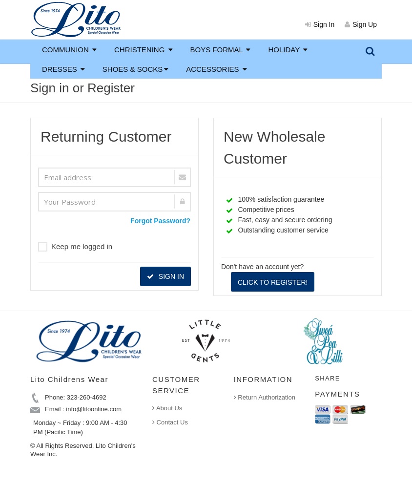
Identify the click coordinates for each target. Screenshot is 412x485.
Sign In (320, 24)
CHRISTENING (143, 49)
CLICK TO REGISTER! (273, 282)
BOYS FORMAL (220, 49)
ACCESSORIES (216, 69)
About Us (167, 408)
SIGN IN (165, 276)
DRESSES (63, 69)
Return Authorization (264, 397)
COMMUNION (69, 49)
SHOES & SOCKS (135, 69)
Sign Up (361, 24)
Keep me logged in (75, 247)
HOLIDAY (288, 49)
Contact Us (170, 422)
